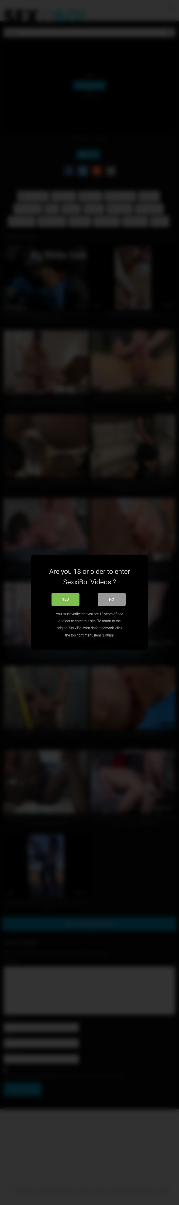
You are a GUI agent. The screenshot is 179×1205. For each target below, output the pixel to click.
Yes (65, 599)
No (111, 599)
